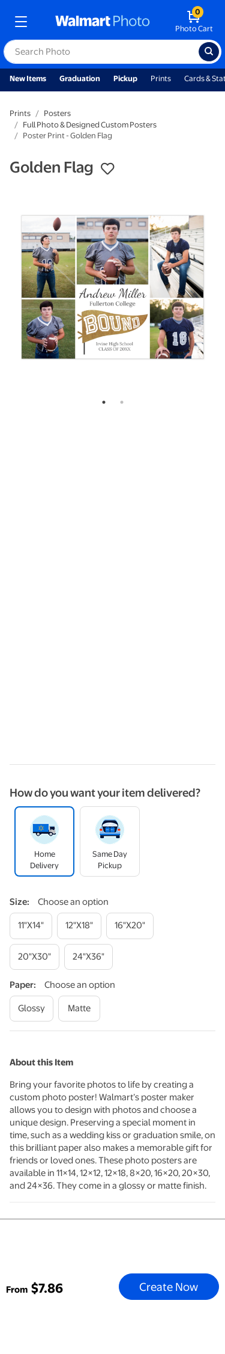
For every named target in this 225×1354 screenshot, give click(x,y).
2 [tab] (119, 400)
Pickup (125, 78)
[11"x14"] (31, 926)
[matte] (79, 1009)
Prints (161, 78)
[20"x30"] (34, 957)
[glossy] (31, 1009)
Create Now (168, 1286)
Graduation (79, 78)
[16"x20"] (130, 926)
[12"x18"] (79, 926)
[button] (107, 169)
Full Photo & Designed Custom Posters (90, 124)
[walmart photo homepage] (102, 21)
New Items (28, 78)
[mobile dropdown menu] (21, 21)
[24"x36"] (88, 957)
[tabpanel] (112, 287)
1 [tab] (101, 400)
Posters (57, 113)
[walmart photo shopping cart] (194, 21)
